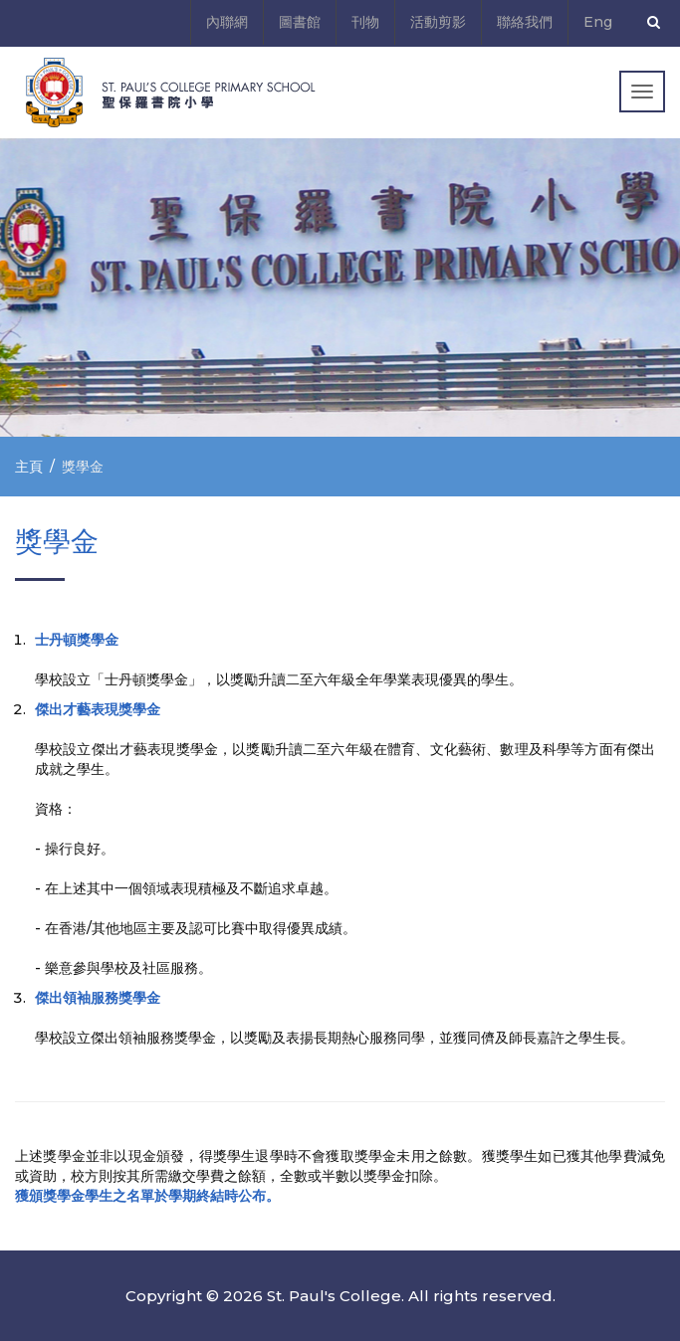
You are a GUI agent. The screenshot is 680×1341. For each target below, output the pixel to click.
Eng (597, 22)
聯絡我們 (525, 22)
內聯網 (227, 22)
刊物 (365, 22)
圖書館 (300, 22)
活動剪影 (438, 22)
